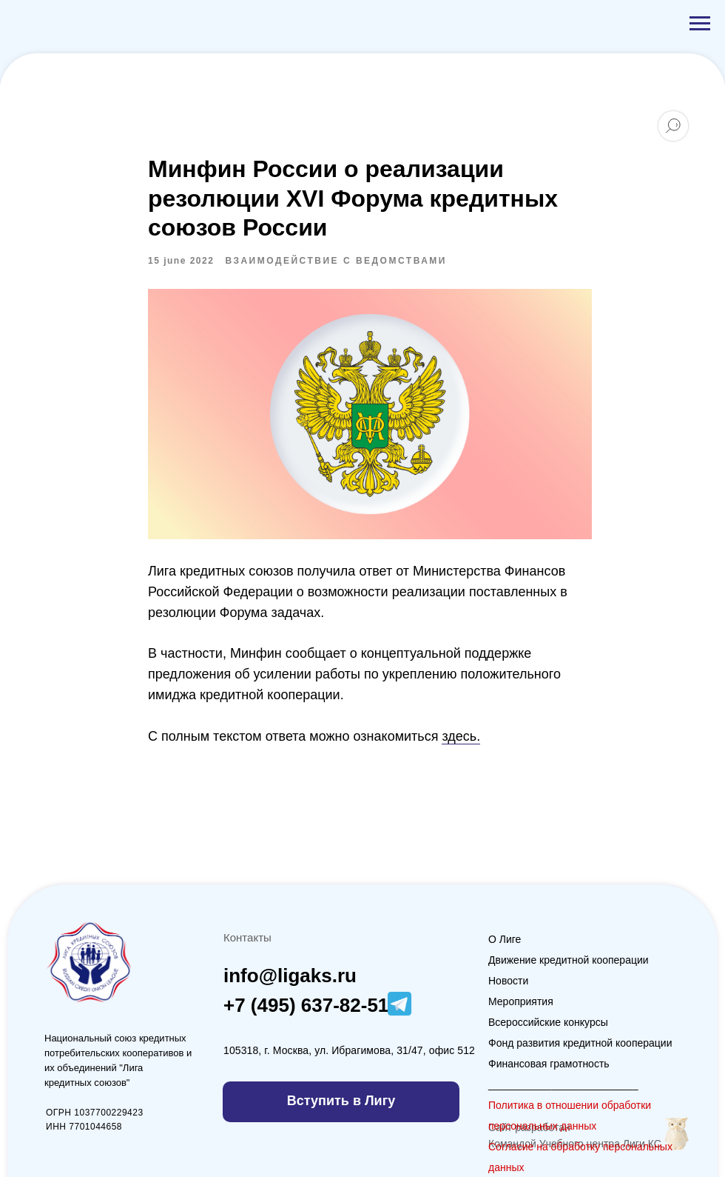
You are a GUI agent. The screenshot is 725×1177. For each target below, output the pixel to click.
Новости (508, 981)
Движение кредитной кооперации (568, 960)
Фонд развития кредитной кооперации (580, 1043)
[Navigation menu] (699, 23)
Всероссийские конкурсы (548, 1022)
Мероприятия (520, 1001)
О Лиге (504, 939)
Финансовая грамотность (549, 1064)
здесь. (461, 736)
